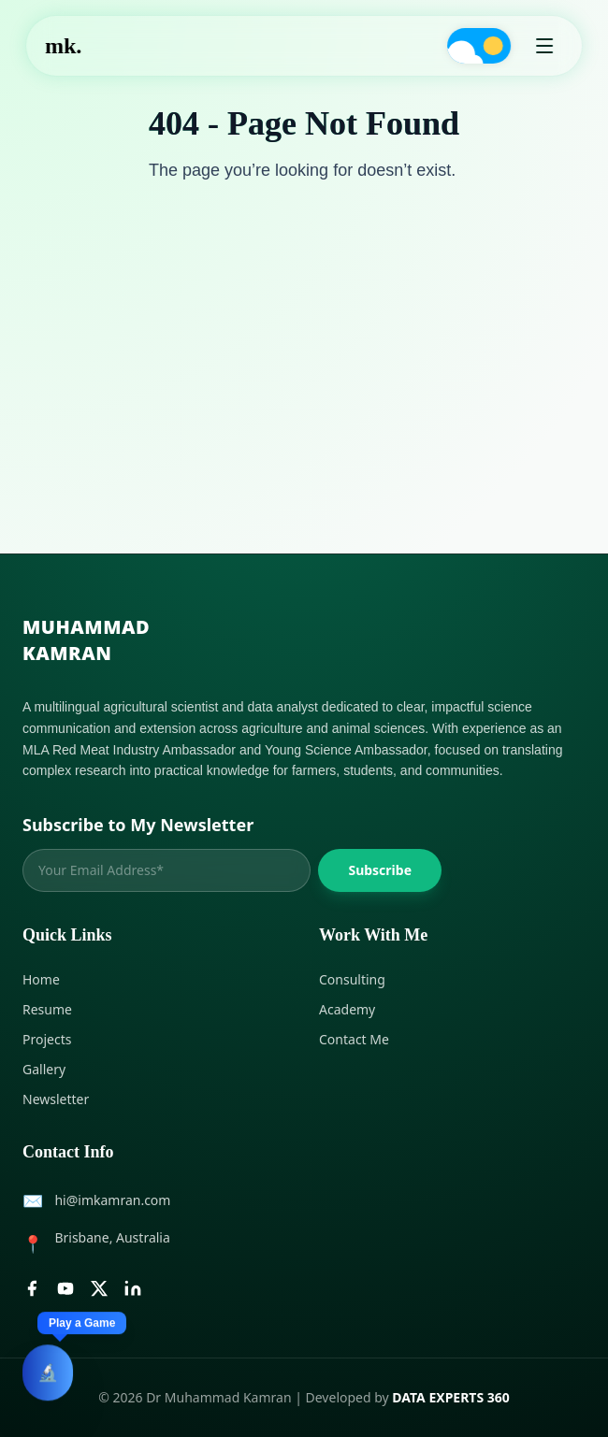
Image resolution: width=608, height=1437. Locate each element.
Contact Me (354, 1039)
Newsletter (55, 1099)
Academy (347, 1009)
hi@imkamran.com (112, 1200)
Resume (47, 1009)
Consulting (352, 979)
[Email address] (166, 870)
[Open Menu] (544, 46)
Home (41, 979)
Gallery (43, 1069)
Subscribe (380, 870)
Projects (46, 1039)
